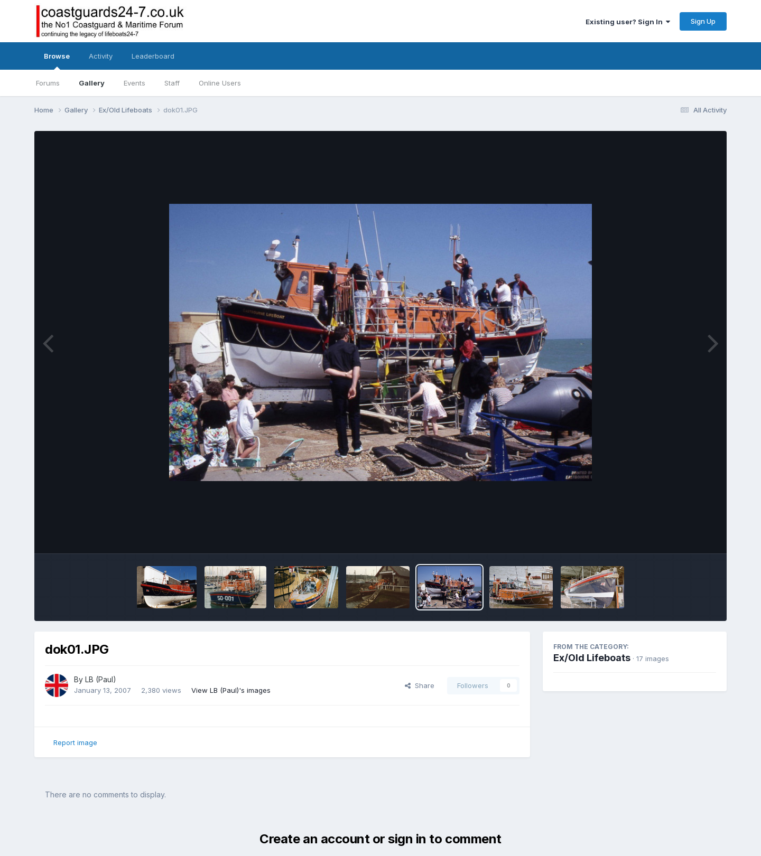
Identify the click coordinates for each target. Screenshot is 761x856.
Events (134, 83)
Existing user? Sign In (628, 21)
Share (419, 685)
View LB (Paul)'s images (231, 690)
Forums (48, 83)
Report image (75, 742)
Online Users (220, 83)
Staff (172, 83)
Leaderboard (153, 56)
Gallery (92, 83)
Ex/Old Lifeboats (591, 657)
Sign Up (703, 21)
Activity (101, 56)
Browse (57, 61)
